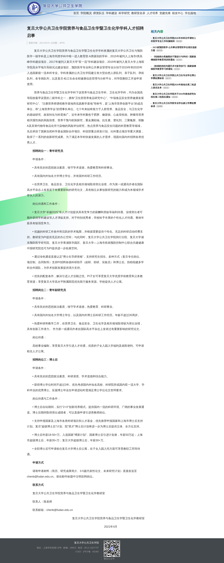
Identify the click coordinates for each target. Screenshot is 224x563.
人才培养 (152, 13)
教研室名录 (138, 13)
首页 (76, 13)
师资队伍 (98, 13)
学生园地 (190, 13)
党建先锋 (165, 13)
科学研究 (124, 13)
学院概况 (86, 13)
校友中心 (177, 13)
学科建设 (111, 13)
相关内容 (157, 31)
